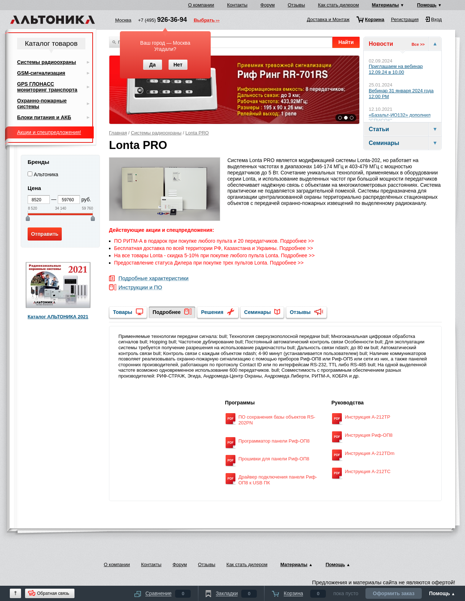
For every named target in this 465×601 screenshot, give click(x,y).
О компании (201, 5)
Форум (267, 5)
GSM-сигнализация (41, 73)
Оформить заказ (394, 593)
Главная (118, 133)
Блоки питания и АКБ (44, 117)
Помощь (426, 5)
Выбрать (204, 21)
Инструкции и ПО (140, 287)
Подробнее (167, 312)
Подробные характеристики (153, 278)
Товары (122, 312)
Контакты (237, 5)
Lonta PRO (197, 133)
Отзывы (296, 5)
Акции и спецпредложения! (49, 132)
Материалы (385, 5)
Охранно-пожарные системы (42, 103)
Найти (346, 42)
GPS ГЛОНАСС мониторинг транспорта (47, 87)
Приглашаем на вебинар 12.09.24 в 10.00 (396, 69)
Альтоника (46, 174)
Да (152, 65)
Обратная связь (53, 593)
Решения (212, 312)
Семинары (257, 312)
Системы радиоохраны (156, 133)
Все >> (418, 44)
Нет (177, 65)
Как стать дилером (338, 5)
